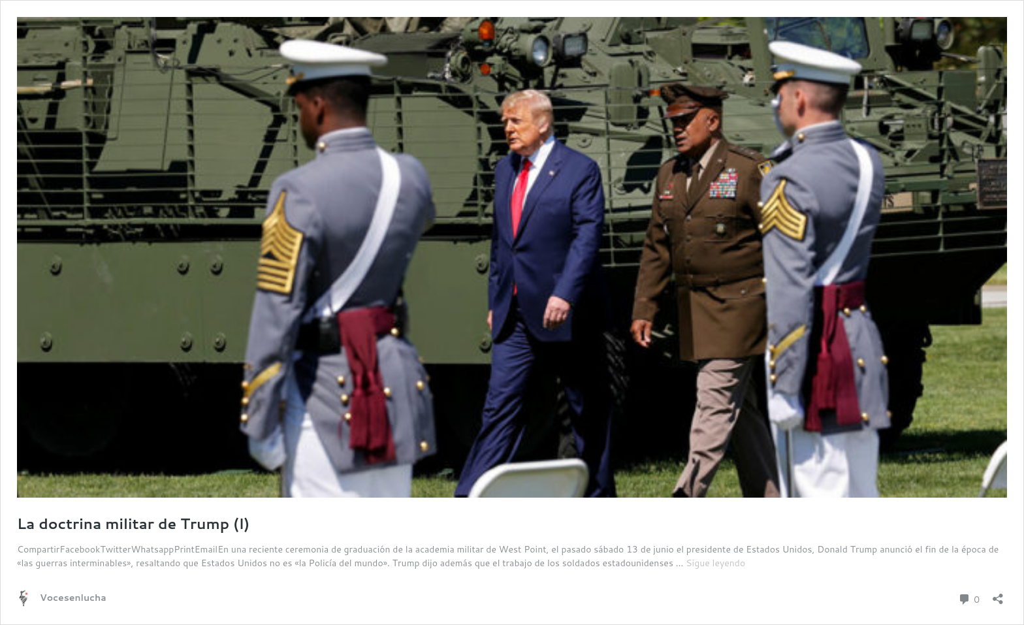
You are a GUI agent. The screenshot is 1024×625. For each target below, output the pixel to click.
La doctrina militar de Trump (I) (133, 523)
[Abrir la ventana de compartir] (998, 595)
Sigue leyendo (715, 562)
